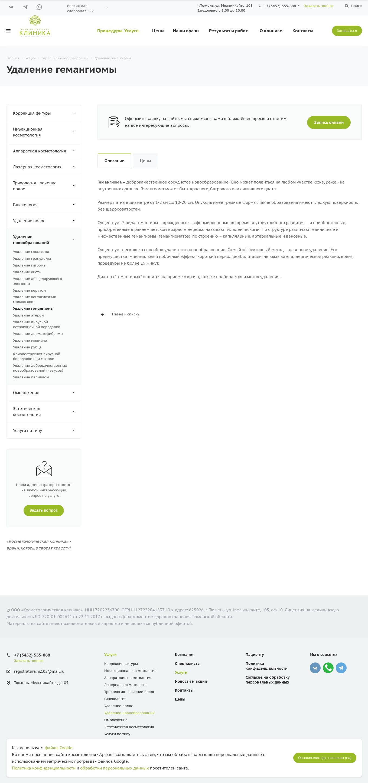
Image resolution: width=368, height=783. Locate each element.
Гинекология (47, 205)
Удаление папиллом (31, 377)
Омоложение (47, 393)
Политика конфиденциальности (267, 666)
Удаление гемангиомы (33, 308)
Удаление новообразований (47, 240)
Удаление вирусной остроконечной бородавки (36, 324)
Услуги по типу (47, 430)
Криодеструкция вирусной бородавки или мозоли (36, 356)
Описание (114, 160)
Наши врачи (186, 30)
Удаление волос (47, 221)
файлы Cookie (59, 747)
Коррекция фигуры (47, 113)
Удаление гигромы (29, 265)
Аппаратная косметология (47, 151)
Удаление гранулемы (32, 258)
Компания (184, 654)
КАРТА (166, 7)
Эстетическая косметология (47, 411)
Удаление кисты (27, 272)
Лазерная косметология (47, 167)
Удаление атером (28, 315)
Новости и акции (191, 681)
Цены (158, 30)
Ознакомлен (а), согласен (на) (324, 757)
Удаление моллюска (31, 251)
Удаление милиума (30, 340)
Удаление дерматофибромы (38, 333)
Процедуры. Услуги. (118, 30)
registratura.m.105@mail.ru (39, 671)
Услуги (110, 654)
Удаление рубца (27, 347)
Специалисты (187, 663)
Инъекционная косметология (47, 132)
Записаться (347, 30)
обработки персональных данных (114, 768)
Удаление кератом (29, 290)
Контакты (302, 30)
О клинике (271, 30)
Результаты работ (228, 30)
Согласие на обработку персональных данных (267, 680)
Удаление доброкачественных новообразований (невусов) (40, 368)
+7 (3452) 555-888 (280, 6)
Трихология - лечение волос (47, 186)
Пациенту (112, 7)
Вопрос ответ (141, 7)
